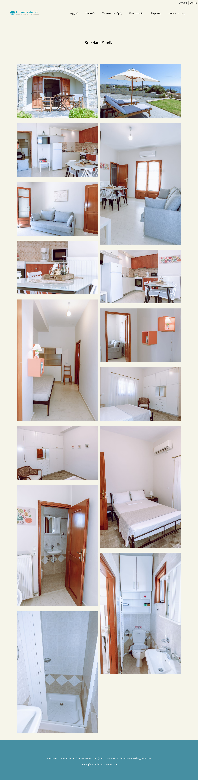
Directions (52, 758)
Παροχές (90, 13)
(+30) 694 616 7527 (84, 758)
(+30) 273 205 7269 (106, 758)
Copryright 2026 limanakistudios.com (99, 764)
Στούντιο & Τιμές (112, 13)
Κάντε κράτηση (176, 13)
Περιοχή (155, 13)
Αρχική (74, 13)
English (193, 2)
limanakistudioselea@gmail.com (135, 758)
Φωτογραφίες (136, 13)
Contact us (66, 758)
